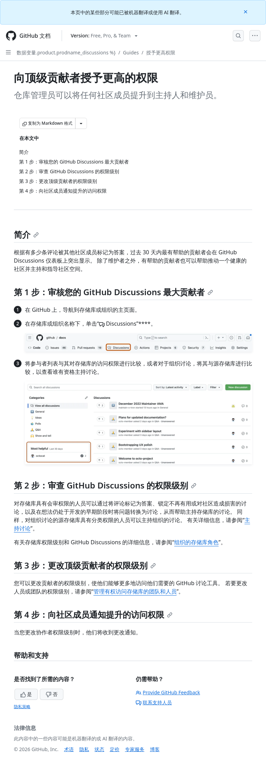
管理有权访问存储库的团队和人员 (135, 591)
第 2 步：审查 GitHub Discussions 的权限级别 (105, 485)
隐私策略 (22, 707)
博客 (155, 749)
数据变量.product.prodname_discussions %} (66, 52)
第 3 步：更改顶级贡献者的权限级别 (85, 565)
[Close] (246, 11)
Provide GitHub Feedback (168, 692)
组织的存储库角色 (196, 542)
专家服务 (134, 749)
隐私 (84, 749)
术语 (69, 749)
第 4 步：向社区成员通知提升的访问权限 (93, 614)
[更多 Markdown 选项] (81, 123)
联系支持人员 (154, 702)
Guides (131, 52)
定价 (114, 749)
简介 (26, 234)
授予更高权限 (160, 52)
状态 (99, 749)
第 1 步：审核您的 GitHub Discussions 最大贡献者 (113, 292)
